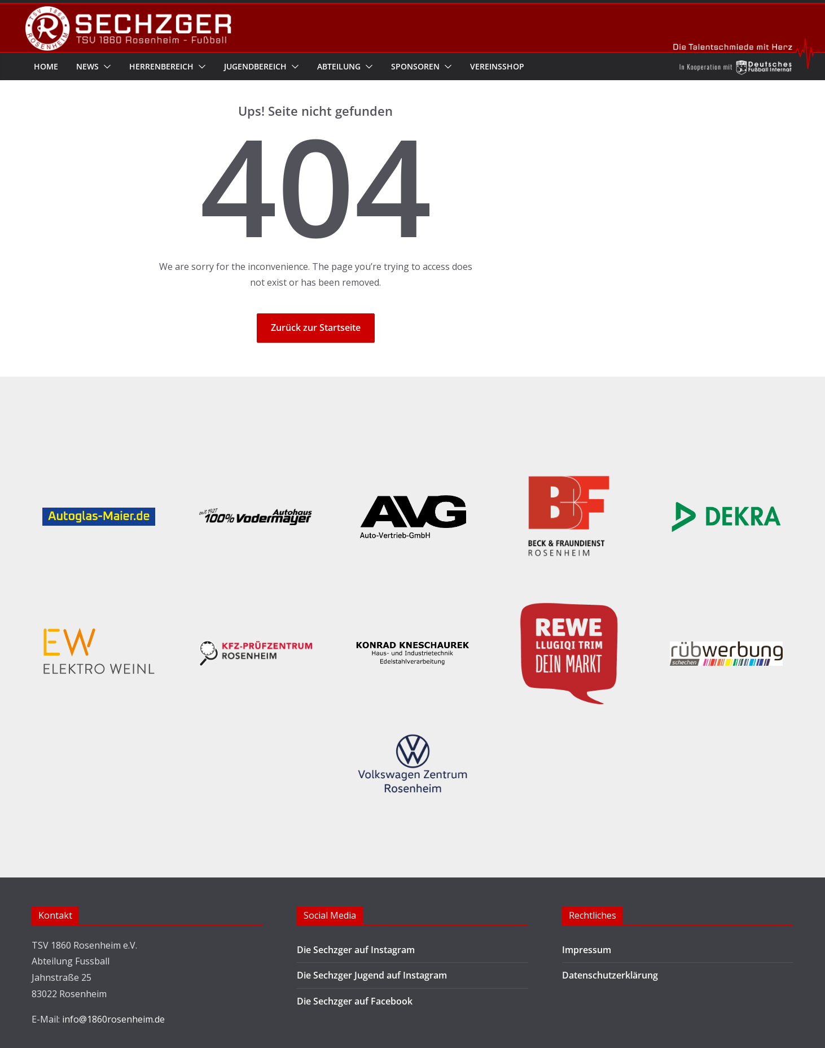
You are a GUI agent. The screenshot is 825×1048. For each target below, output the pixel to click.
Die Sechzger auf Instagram (356, 950)
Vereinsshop (497, 66)
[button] (105, 67)
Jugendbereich (255, 66)
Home (46, 66)
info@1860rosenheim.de (113, 1019)
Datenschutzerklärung (610, 975)
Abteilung (339, 66)
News (87, 66)
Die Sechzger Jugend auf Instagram (372, 975)
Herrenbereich (161, 66)
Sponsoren (415, 66)
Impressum (586, 950)
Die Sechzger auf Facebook (354, 1001)
